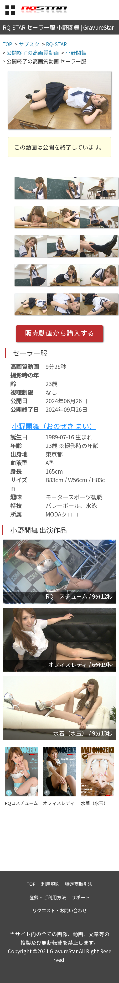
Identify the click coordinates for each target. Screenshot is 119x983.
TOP (31, 883)
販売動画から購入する (59, 333)
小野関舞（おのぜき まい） (54, 426)
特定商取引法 (78, 883)
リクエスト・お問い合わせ (59, 910)
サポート (81, 897)
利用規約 (50, 883)
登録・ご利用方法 (48, 897)
